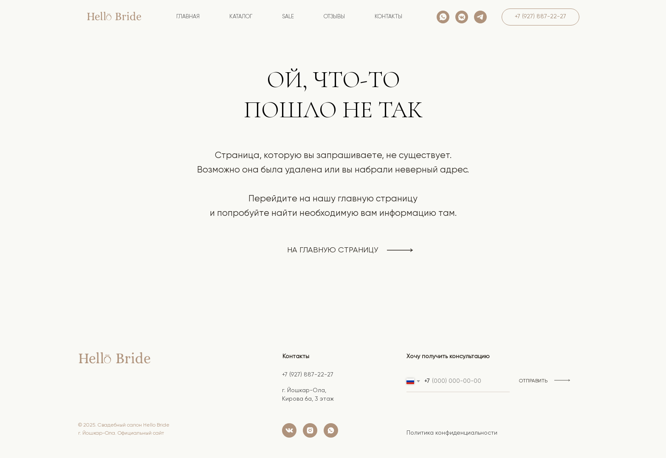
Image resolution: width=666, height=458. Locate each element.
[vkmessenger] (461, 17)
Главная (188, 17)
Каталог (240, 17)
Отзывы (334, 17)
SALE (288, 17)
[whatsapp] (443, 17)
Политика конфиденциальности (451, 433)
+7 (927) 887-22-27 (307, 375)
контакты (388, 17)
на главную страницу (332, 250)
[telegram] (480, 17)
